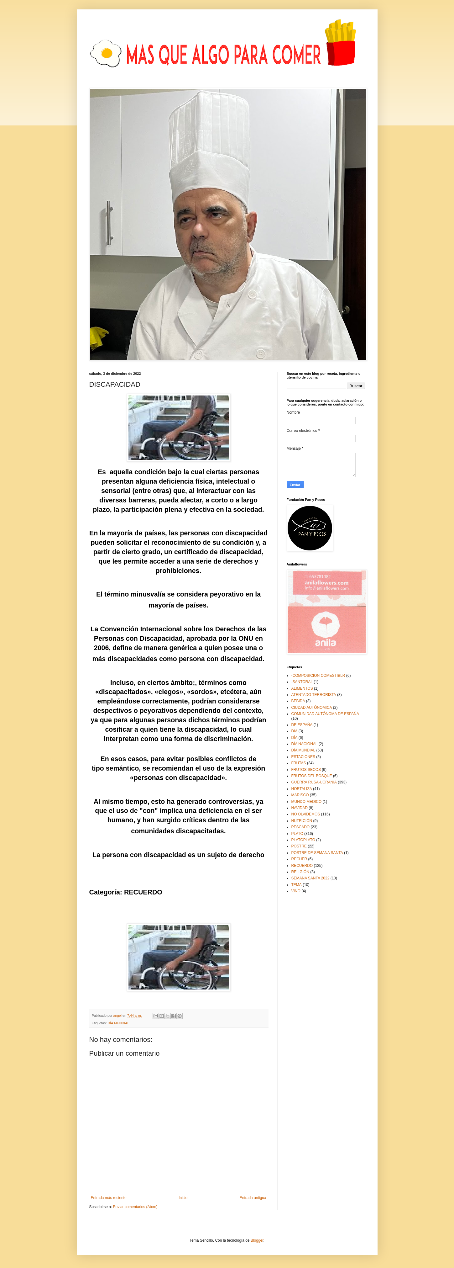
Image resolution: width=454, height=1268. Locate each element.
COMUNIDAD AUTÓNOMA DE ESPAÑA (325, 714)
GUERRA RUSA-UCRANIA (314, 782)
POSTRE (299, 846)
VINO (295, 891)
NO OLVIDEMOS (305, 814)
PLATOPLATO (303, 840)
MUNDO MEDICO (306, 801)
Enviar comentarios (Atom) (135, 1207)
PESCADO (300, 827)
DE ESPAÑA (302, 725)
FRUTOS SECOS (306, 769)
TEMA (296, 885)
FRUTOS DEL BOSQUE (311, 776)
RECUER (299, 859)
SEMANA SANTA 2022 (310, 878)
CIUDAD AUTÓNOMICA (311, 707)
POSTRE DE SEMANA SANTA (317, 853)
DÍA (294, 737)
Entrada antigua (253, 1198)
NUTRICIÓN (301, 821)
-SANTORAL (302, 682)
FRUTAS (298, 763)
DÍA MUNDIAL (118, 1023)
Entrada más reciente (109, 1198)
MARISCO (300, 795)
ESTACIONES (303, 757)
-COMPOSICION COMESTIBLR (318, 675)
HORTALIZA (301, 789)
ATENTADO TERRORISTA (313, 694)
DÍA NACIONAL (304, 744)
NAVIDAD (299, 808)
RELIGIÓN (300, 872)
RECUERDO (302, 865)
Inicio (183, 1198)
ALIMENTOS (302, 688)
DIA (294, 731)
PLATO (297, 833)
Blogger (257, 1240)
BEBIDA (298, 701)
